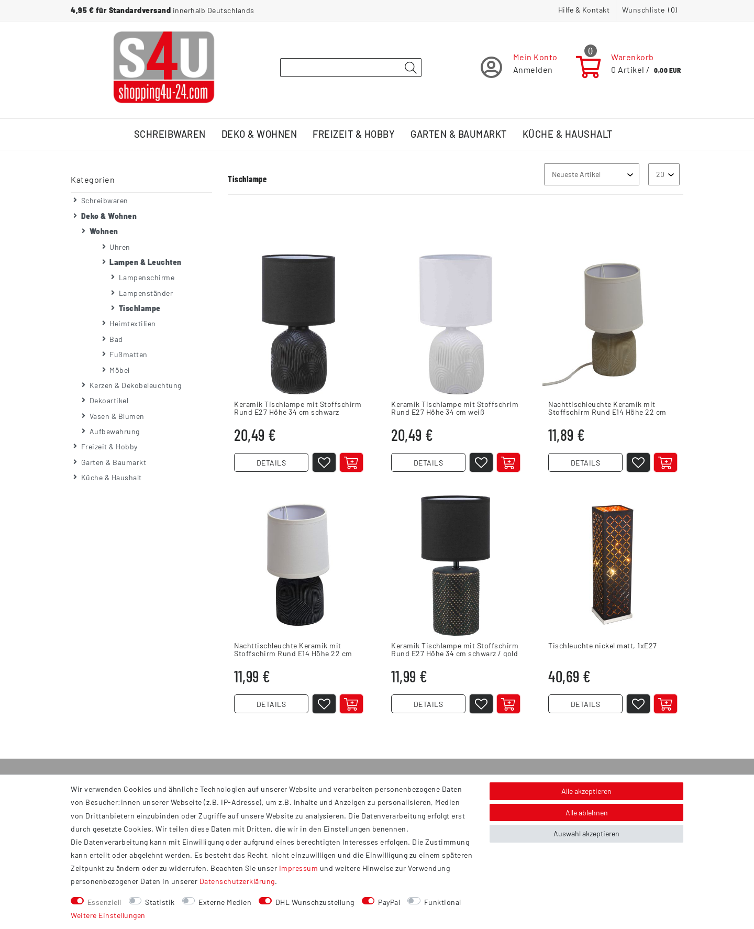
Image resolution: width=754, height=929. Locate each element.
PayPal (389, 902)
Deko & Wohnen (259, 134)
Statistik (160, 902)
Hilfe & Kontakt (584, 9)
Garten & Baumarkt (459, 134)
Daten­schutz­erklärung (237, 881)
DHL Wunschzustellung (314, 902)
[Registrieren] (519, 67)
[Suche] (410, 68)
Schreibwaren (170, 134)
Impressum (298, 868)
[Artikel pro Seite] (664, 174)
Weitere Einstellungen (108, 915)
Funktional (442, 902)
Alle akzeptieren (586, 791)
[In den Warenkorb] (351, 462)
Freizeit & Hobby (354, 134)
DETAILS (271, 462)
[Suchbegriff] (351, 67)
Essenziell (104, 902)
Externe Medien (224, 902)
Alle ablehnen (587, 812)
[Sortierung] (591, 174)
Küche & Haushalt (568, 134)
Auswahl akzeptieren (586, 833)
